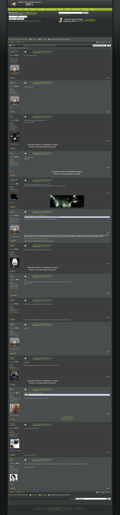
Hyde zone (35, 39)
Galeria (60, 9)
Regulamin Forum (67, 416)
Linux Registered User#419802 (67, 417)
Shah (11, 388)
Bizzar (12, 459)
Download (41, 9)
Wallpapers (36, 238)
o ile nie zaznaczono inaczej (58, 508)
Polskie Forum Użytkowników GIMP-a (19, 39)
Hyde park (44, 39)
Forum (20, 9)
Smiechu (12, 299)
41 (23, 42)
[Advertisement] (44, 31)
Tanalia (12, 424)
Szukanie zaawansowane (65, 15)
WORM (67, 9)
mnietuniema (14, 51)
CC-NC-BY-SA (78, 508)
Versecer (12, 245)
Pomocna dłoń (51, 9)
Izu (11, 152)
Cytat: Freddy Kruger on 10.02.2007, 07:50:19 (35, 215)
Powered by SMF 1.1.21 (39, 509)
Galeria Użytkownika (14, 62)
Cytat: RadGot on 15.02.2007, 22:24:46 (33, 393)
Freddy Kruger (14, 179)
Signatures (42, 238)
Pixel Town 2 (76, 9)
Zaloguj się (23, 12)
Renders (47, 238)
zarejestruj (33, 12)
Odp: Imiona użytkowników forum (42, 51)
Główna (13, 9)
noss (11, 275)
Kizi (11, 116)
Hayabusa (13, 82)
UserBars (32, 238)
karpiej (12, 324)
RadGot (12, 357)
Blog (92, 9)
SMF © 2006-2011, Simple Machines (52, 509)
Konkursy (85, 9)
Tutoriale (32, 9)
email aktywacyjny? (30, 14)
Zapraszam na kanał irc (67, 419)
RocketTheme (68, 509)
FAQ (26, 9)
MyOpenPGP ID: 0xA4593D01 (67, 418)
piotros (12, 211)
